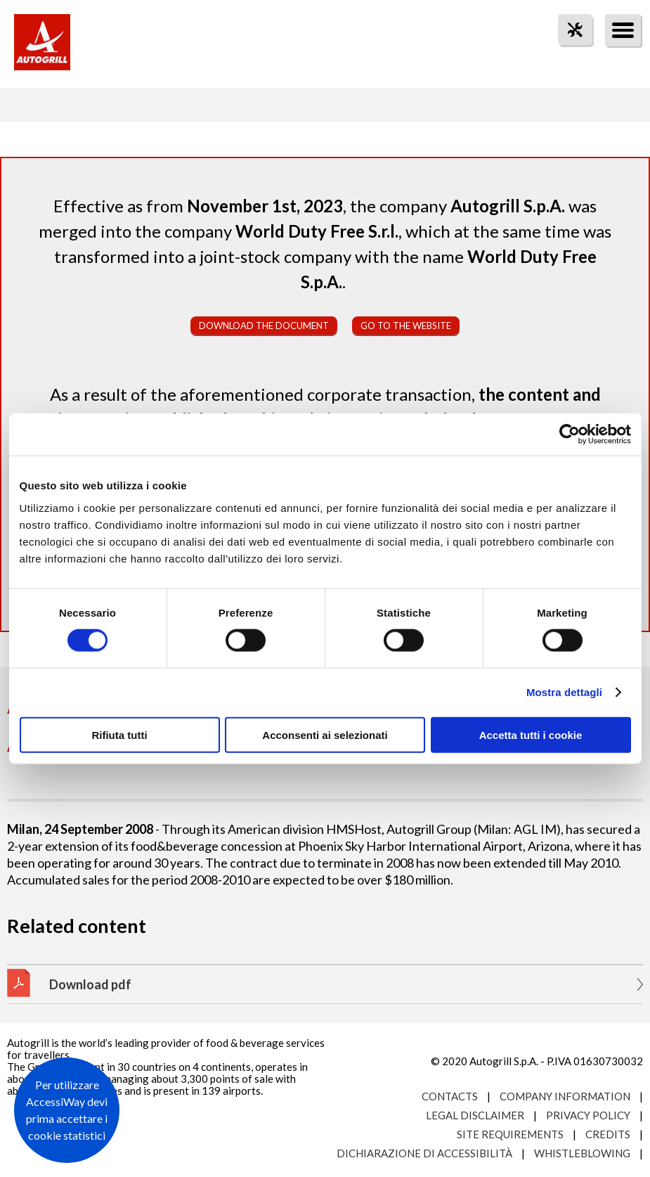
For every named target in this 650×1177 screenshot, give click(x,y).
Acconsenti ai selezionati (324, 734)
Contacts (450, 1096)
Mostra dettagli (564, 692)
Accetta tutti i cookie (531, 734)
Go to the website (405, 325)
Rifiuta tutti (119, 734)
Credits (607, 1134)
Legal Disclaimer (475, 1115)
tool (568, 55)
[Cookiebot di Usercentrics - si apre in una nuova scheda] (569, 434)
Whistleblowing (582, 1153)
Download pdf (90, 984)
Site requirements (510, 1134)
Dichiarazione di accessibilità (424, 1153)
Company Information (565, 1096)
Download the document (264, 325)
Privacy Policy (588, 1115)
